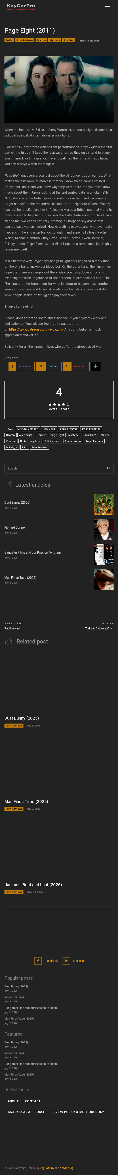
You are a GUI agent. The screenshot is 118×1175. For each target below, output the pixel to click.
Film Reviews (24, 40)
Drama (41, 40)
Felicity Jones (52, 441)
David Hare (89, 434)
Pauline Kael (12, 628)
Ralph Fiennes (94, 441)
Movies (105, 434)
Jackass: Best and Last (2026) (33, 885)
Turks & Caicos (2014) (99, 628)
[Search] (109, 469)
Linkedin (78, 961)
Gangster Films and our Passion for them (32, 552)
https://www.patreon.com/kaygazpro (36, 329)
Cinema (11, 441)
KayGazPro (47, 1168)
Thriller (68, 40)
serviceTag (67, 1168)
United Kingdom (30, 441)
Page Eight (57, 434)
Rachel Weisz (73, 441)
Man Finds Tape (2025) (20, 577)
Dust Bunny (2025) (17, 502)
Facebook (51, 961)
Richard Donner (15, 527)
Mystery (54, 40)
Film (24, 447)
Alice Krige (25, 434)
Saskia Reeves (69, 428)
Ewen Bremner (91, 428)
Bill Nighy (12, 447)
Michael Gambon (27, 428)
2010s (9, 40)
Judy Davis (49, 428)
